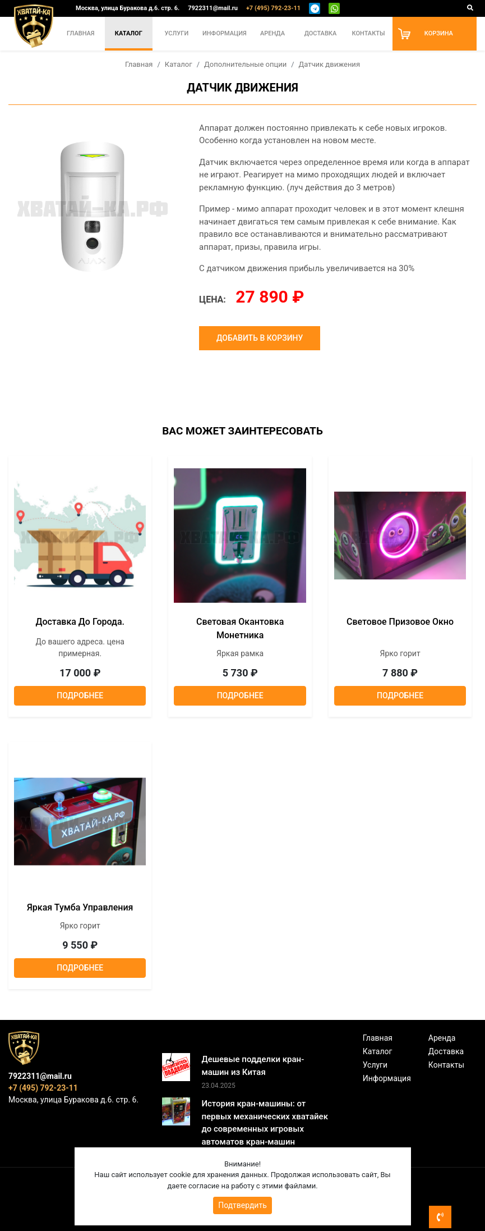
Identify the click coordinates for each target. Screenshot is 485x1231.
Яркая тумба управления (80, 907)
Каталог (128, 33)
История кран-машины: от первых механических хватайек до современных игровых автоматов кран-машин (264, 1123)
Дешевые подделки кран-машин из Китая (252, 1065)
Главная (81, 33)
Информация (224, 33)
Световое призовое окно (400, 621)
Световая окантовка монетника (240, 628)
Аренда (272, 33)
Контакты (368, 33)
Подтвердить (242, 1205)
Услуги (177, 33)
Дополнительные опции (245, 64)
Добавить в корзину (259, 337)
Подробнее (80, 695)
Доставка (320, 33)
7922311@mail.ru (213, 8)
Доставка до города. (79, 621)
